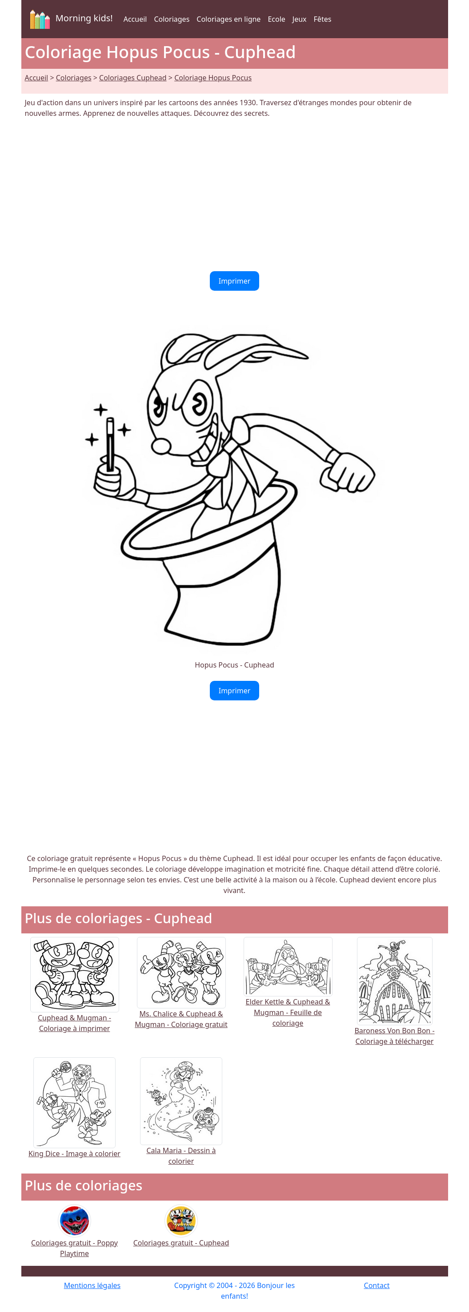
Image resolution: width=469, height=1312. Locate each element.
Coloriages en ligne (228, 19)
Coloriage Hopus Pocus (213, 78)
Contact (377, 1285)
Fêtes (323, 19)
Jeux (300, 19)
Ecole (276, 19)
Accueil (135, 19)
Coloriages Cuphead (133, 78)
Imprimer (235, 281)
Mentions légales (92, 1285)
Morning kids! (70, 19)
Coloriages (171, 19)
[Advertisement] (235, 195)
